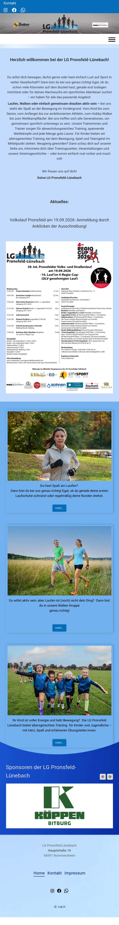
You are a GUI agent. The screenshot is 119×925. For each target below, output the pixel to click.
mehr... (59, 508)
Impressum (75, 874)
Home (39, 874)
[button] (103, 777)
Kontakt (55, 874)
